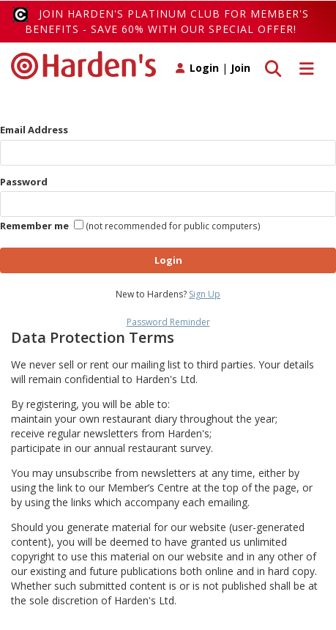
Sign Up (204, 294)
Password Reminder (168, 322)
